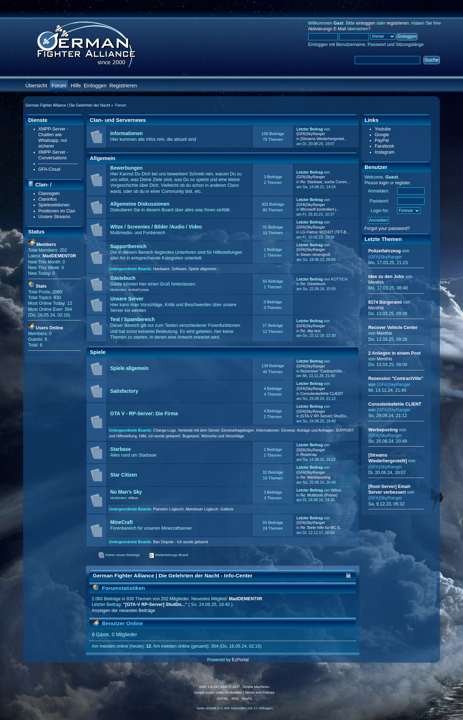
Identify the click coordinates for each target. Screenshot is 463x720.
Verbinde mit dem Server (198, 430)
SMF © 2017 (230, 687)
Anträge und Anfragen (315, 430)
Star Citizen (123, 475)
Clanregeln (49, 193)
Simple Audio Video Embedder (218, 692)
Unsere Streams (54, 216)
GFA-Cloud (49, 169)
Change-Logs (164, 430)
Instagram (384, 152)
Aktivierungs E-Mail (327, 28)
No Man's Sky (126, 492)
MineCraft (121, 522)
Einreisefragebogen (237, 430)
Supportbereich (128, 246)
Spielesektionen (54, 204)
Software (179, 269)
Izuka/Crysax (138, 290)
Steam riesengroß (315, 254)
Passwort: (379, 201)
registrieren (397, 23)
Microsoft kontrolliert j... (319, 209)
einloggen (365, 23)
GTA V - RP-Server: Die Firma (144, 413)
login (384, 182)
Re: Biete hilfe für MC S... (321, 527)
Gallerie (227, 509)
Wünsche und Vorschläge (222, 436)
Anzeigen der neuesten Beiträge (123, 610)
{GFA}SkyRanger (310, 134)
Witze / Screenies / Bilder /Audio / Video (156, 227)
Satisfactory (124, 391)
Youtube (383, 129)
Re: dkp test (310, 331)
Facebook (384, 146)
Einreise (288, 430)
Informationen (126, 133)
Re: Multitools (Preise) (318, 495)
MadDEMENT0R (245, 598)
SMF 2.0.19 (208, 687)
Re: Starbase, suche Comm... (325, 182)
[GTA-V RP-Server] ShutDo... (324, 416)
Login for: (380, 210)
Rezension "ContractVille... (322, 371)
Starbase (120, 449)
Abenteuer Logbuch (202, 509)
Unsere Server (127, 299)
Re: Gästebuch (313, 284)
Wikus (133, 498)
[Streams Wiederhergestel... (323, 139)
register (402, 182)
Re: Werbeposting (315, 477)
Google (382, 134)
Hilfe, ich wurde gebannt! (160, 436)
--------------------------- (58, 163)
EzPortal (240, 659)
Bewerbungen (126, 168)
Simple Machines (255, 687)
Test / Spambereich (132, 319)
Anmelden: (378, 191)
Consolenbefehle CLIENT (321, 393)
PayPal (382, 140)
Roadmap (308, 454)
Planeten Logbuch (168, 509)
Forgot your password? (387, 228)
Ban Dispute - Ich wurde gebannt (180, 542)
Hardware (161, 269)
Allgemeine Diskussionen (140, 204)
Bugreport (190, 436)
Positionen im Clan (57, 211)
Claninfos (47, 199)
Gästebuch (123, 278)
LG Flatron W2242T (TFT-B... (324, 232)
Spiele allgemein (203, 269)
